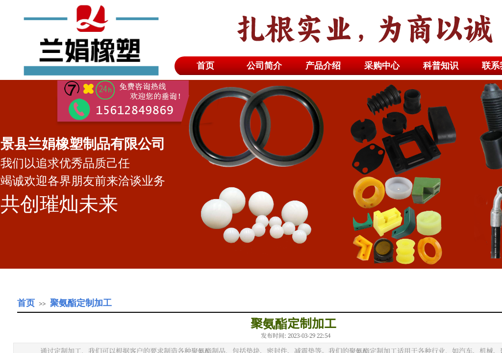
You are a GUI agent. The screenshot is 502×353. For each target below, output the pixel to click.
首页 (26, 303)
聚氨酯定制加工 (81, 303)
